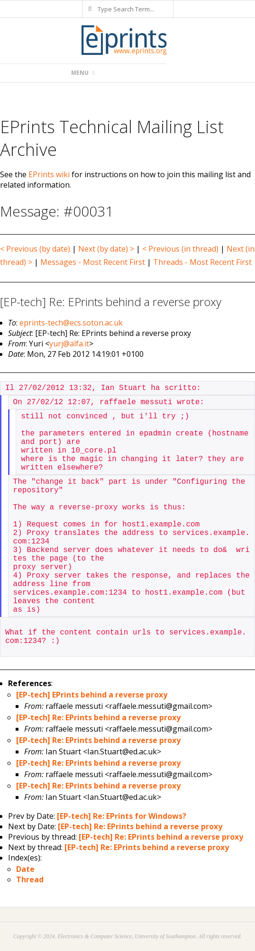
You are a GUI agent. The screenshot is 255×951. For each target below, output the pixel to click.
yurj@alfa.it (69, 343)
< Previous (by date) (35, 249)
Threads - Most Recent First (202, 262)
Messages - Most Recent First (92, 262)
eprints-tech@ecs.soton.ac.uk (71, 322)
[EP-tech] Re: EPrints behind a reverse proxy (98, 717)
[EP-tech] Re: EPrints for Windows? (121, 816)
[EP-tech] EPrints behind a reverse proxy (91, 694)
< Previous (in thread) (180, 249)
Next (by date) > (106, 249)
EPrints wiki (49, 174)
